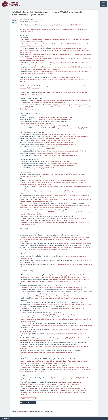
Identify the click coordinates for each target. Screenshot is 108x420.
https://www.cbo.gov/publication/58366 (58, 161)
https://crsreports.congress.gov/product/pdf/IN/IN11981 (58, 144)
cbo (35, 398)
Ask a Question (53, 5)
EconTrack (81, 5)
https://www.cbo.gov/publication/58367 (43, 168)
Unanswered (32, 5)
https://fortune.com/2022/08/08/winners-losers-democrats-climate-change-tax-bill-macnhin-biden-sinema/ (53, 218)
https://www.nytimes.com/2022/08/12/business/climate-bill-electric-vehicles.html (45, 296)
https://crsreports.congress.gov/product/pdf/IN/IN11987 (68, 151)
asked (21, 19)
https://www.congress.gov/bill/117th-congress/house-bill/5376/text (59, 25)
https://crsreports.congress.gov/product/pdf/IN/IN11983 (37, 149)
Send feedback (5, 418)
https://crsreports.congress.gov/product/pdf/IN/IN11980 (53, 140)
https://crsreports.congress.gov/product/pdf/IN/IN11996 (53, 153)
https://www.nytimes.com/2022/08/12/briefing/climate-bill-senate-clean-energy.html (60, 298)
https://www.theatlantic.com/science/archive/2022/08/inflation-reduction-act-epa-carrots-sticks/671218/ (52, 308)
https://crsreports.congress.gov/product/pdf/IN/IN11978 (74, 136)
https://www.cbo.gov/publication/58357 (66, 163)
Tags (39, 5)
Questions (25, 5)
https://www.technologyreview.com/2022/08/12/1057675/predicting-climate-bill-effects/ (47, 315)
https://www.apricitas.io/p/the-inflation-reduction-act (75, 243)
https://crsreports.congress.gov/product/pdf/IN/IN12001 (71, 128)
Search (61, 5)
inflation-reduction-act (25, 398)
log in (20, 411)
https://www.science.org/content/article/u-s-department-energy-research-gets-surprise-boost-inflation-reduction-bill (56, 325)
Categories (45, 5)
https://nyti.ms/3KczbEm (74, 289)
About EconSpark (73, 5)
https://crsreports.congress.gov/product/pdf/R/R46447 (54, 126)
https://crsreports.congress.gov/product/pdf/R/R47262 (60, 134)
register (28, 411)
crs (32, 398)
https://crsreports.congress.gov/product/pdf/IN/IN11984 (56, 142)
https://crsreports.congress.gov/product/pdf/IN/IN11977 (54, 119)
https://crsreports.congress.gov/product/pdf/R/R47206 (59, 138)
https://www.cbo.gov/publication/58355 (64, 165)
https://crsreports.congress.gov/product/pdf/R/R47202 (55, 117)
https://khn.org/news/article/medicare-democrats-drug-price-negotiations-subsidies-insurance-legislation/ (52, 388)
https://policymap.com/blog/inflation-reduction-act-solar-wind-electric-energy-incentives (47, 352)
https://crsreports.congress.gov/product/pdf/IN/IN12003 (59, 155)
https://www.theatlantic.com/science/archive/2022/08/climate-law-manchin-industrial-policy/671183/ (60, 304)
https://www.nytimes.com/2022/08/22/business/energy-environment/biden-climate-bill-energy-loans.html (53, 287)
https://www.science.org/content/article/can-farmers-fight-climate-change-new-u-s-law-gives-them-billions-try (54, 367)
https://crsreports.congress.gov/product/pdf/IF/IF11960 (37, 123)
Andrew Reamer (33, 19)
